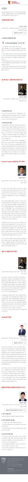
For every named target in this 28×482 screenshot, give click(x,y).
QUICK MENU (25, 2)
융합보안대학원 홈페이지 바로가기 (14, 410)
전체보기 (2, 2)
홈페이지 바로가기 (18, 33)
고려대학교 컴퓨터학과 (14, 2)
